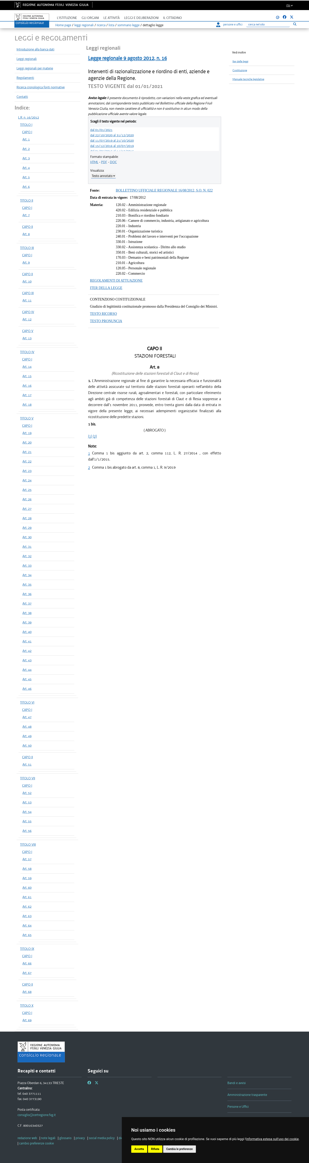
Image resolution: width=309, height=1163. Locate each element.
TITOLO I (26, 125)
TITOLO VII (27, 778)
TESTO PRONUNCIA (106, 321)
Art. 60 (27, 887)
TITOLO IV (27, 352)
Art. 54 (27, 812)
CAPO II (27, 227)
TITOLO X (26, 1005)
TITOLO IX (27, 949)
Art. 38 (27, 613)
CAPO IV (28, 312)
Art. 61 (27, 897)
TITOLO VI (27, 702)
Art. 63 (27, 916)
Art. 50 (27, 745)
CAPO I (27, 132)
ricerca (101, 25)
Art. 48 (27, 726)
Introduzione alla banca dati (35, 49)
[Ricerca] (268, 24)
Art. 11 (27, 300)
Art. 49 (27, 736)
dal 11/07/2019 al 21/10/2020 (112, 140)
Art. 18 (27, 404)
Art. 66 (27, 963)
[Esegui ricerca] (294, 24)
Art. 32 (27, 556)
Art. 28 (27, 518)
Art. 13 (27, 338)
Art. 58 (27, 868)
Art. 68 (27, 992)
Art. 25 (27, 490)
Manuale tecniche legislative (248, 79)
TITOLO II (26, 200)
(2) (95, 436)
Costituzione (240, 70)
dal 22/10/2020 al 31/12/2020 (112, 135)
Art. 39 (27, 622)
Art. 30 (27, 537)
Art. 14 (27, 366)
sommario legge (128, 25)
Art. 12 (27, 319)
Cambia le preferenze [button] (179, 1149)
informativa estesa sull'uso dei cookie (272, 1139)
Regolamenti (25, 78)
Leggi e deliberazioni (141, 18)
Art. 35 (27, 584)
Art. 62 (27, 906)
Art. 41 (27, 641)
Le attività (111, 18)
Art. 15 (27, 376)
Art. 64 (27, 925)
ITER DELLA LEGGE (106, 288)
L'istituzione (67, 18)
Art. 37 (27, 603)
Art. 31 (27, 546)
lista (111, 25)
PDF (104, 162)
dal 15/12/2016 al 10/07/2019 (112, 146)
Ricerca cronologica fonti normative (41, 87)
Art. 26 (27, 499)
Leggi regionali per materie (35, 68)
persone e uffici (229, 24)
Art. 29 (27, 527)
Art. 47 (27, 717)
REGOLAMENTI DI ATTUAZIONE (116, 281)
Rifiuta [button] (155, 1149)
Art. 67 (27, 973)
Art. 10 (27, 281)
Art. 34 (27, 575)
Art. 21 (27, 452)
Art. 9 (26, 262)
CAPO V (27, 331)
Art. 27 (27, 509)
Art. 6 (26, 186)
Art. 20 (27, 442)
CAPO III (28, 293)
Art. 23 (27, 471)
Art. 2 (26, 149)
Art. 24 (27, 480)
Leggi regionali (27, 59)
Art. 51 (27, 764)
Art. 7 (26, 215)
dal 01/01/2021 (101, 130)
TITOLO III (27, 248)
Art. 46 (27, 688)
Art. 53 (27, 802)
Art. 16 (27, 385)
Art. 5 (26, 177)
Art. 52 (27, 793)
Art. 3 (26, 158)
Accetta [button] (139, 1149)
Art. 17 (27, 395)
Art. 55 (27, 821)
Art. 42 (27, 651)
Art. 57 (27, 859)
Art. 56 (27, 831)
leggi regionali (84, 25)
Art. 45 (27, 679)
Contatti (22, 97)
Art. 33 (27, 565)
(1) (90, 436)
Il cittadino (172, 18)
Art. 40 (27, 632)
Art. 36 (27, 594)
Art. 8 (26, 234)
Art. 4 (26, 168)
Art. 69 (27, 1020)
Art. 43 (27, 660)
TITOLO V (27, 418)
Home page (63, 25)
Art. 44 (27, 670)
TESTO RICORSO (103, 314)
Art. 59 (27, 878)
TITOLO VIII (28, 844)
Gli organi (90, 18)
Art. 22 (27, 461)
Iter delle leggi (240, 61)
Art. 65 (27, 935)
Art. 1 (26, 139)
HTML (94, 162)
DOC (113, 162)
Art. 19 (27, 433)
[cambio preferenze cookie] (36, 1143)
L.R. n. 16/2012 (28, 117)
